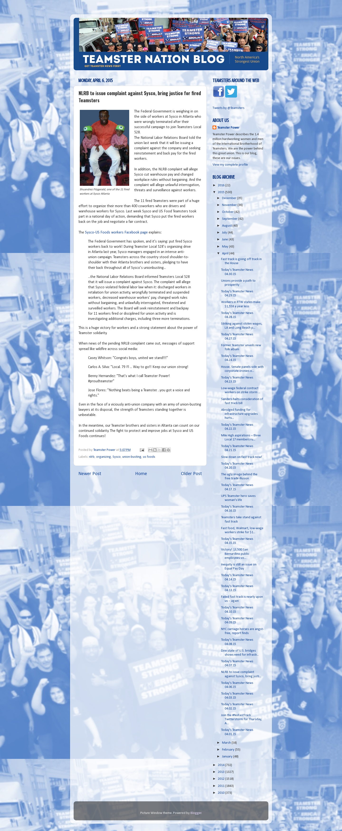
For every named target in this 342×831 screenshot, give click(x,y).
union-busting (131, 457)
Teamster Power (228, 128)
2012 (221, 779)
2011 (221, 786)
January (227, 756)
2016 (221, 185)
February (228, 750)
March (227, 743)
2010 (221, 793)
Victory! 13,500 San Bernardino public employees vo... (235, 554)
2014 (221, 765)
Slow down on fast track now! (241, 457)
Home (141, 474)
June (225, 239)
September (230, 219)
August (227, 226)
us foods (149, 457)
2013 (221, 772)
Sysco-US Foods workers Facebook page (116, 232)
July (225, 232)
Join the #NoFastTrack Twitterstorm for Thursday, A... (241, 719)
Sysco (117, 457)
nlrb (92, 457)
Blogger (195, 813)
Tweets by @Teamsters (228, 108)
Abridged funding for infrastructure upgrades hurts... (239, 414)
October (228, 212)
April (225, 253)
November (230, 205)
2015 (221, 192)
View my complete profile (230, 165)
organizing (103, 457)
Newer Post (89, 474)
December (229, 198)
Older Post (191, 474)
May (225, 246)
